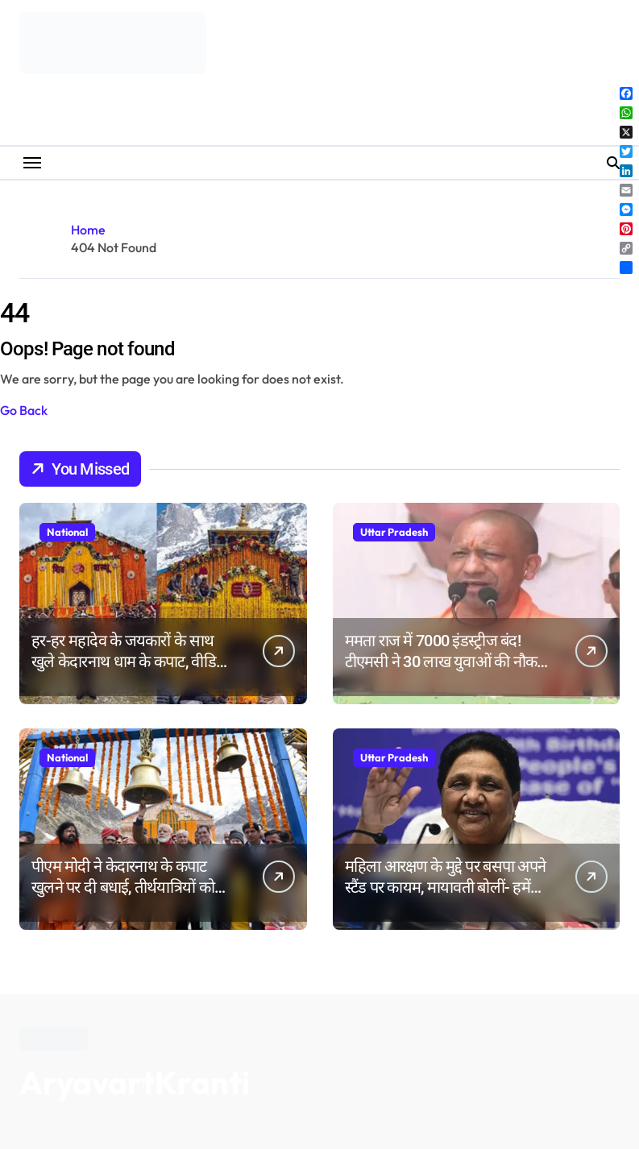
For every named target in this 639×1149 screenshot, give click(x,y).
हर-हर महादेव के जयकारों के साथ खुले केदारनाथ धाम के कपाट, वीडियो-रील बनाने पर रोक (132, 661)
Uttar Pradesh (394, 531)
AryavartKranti (134, 1082)
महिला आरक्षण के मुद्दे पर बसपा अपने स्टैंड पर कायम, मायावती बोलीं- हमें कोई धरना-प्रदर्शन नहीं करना (445, 887)
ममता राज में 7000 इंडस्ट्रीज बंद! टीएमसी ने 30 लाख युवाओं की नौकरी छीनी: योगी (446, 661)
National (67, 531)
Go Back (24, 410)
